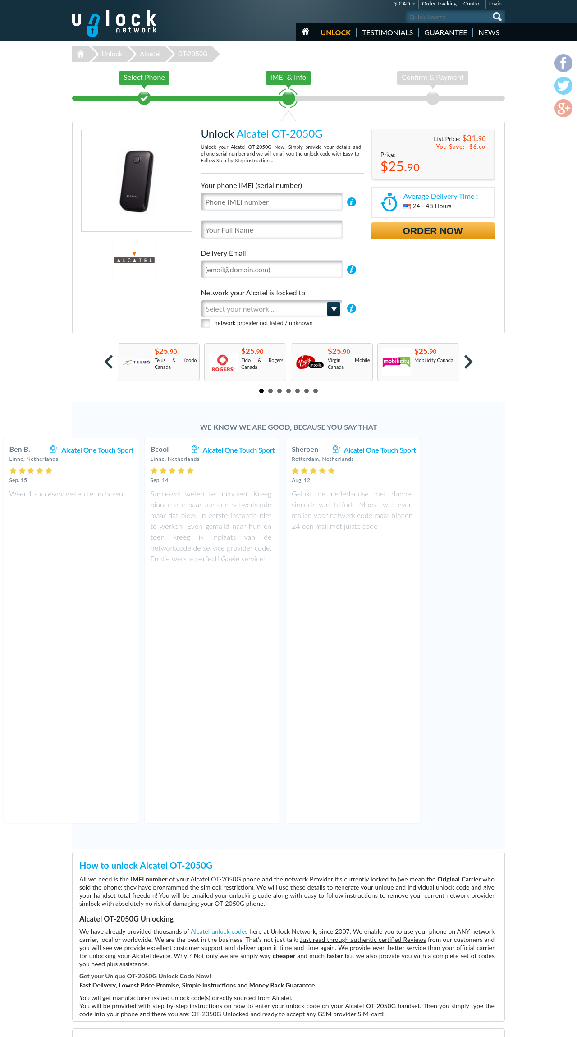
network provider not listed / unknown (264, 322)
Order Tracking (439, 3)
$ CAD (402, 3)
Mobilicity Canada (433, 360)
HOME (305, 31)
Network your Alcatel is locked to (253, 292)
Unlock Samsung (233, 965)
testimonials (387, 32)
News (488, 32)
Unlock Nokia (230, 992)
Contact (472, 3)
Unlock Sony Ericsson (238, 978)
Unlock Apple (229, 958)
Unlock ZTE (228, 971)
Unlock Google (231, 998)
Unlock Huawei (231, 951)
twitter (480, 1026)
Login (495, 3)
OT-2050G (192, 54)
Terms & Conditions (454, 957)
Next (468, 362)
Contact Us (445, 950)
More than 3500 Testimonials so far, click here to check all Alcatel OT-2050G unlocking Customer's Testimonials (285, 879)
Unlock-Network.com (114, 944)
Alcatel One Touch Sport (174, 449)
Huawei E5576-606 (377, 958)
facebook (462, 1026)
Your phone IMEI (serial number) (251, 185)
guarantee (445, 32)
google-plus (498, 1026)
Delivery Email (223, 252)
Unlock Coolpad (232, 985)
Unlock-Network (114, 23)
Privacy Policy (448, 964)
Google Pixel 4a (372, 944)
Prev (108, 362)
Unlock (336, 32)
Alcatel (150, 54)
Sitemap (442, 970)
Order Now (433, 230)
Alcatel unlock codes (219, 680)
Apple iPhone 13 (374, 951)
